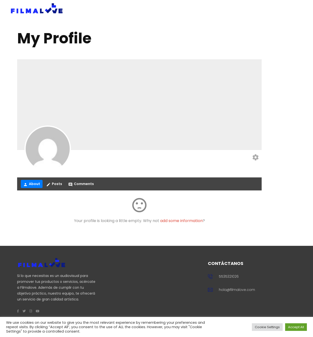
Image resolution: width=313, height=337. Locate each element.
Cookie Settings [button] (267, 327)
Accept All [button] (296, 327)
